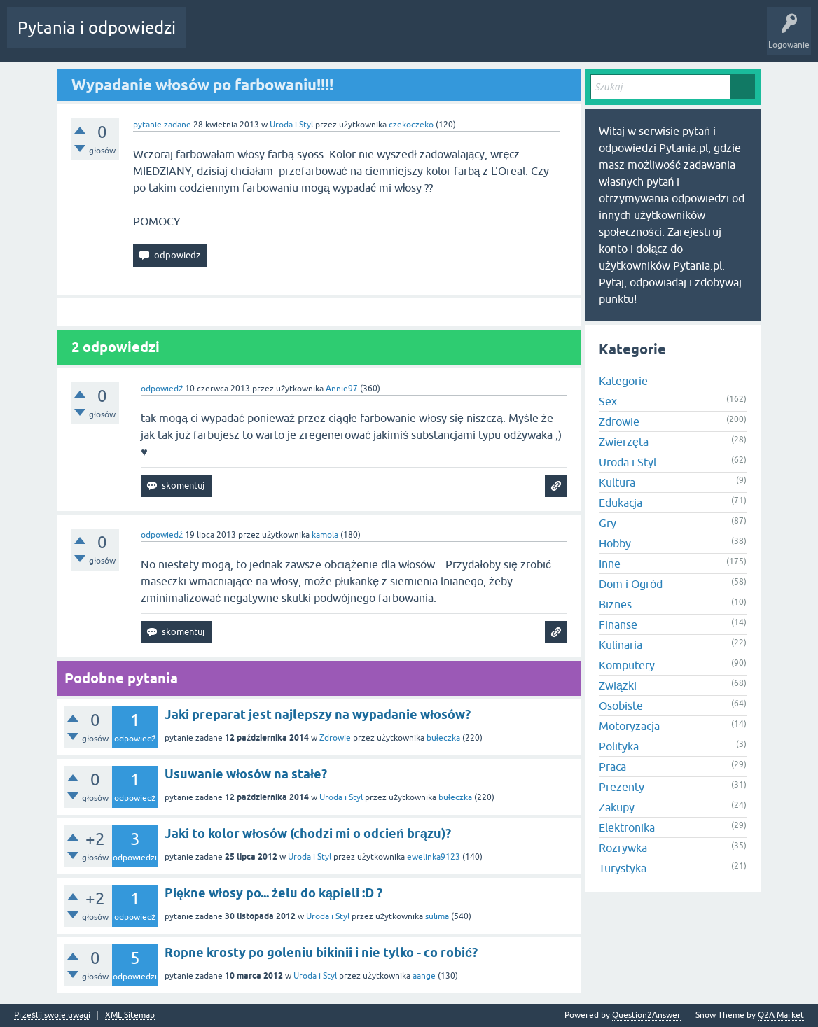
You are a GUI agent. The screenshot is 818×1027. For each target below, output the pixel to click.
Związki (618, 685)
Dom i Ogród (631, 584)
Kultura (617, 482)
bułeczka (443, 738)
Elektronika (627, 827)
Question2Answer (646, 1015)
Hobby (615, 543)
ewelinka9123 (433, 857)
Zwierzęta (624, 441)
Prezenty (621, 787)
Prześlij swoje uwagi (52, 1015)
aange (424, 976)
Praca (612, 766)
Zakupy (617, 807)
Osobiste (621, 705)
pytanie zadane (162, 125)
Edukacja (620, 502)
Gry (607, 523)
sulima (437, 916)
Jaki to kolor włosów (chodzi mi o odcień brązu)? (308, 833)
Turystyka (622, 868)
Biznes (615, 604)
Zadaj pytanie (411, 37)
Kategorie (623, 381)
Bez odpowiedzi (272, 37)
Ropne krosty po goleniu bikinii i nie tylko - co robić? (321, 952)
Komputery (627, 665)
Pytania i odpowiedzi (97, 27)
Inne (610, 563)
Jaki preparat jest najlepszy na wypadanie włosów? (318, 714)
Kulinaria (620, 644)
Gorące (211, 37)
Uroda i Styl (291, 125)
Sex (608, 401)
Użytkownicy (344, 37)
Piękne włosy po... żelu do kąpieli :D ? (273, 893)
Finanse (618, 624)
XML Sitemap (130, 1015)
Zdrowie (335, 738)
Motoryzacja (629, 726)
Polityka (619, 746)
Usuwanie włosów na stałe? (246, 774)
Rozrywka (623, 847)
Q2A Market (781, 1015)
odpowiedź (162, 388)
